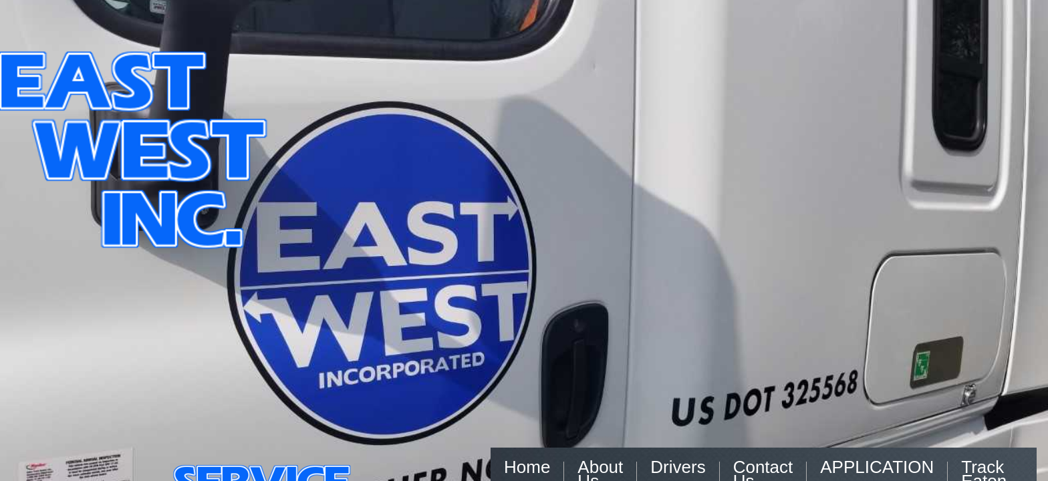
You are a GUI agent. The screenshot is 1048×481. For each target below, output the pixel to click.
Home (527, 467)
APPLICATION (877, 467)
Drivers (677, 467)
